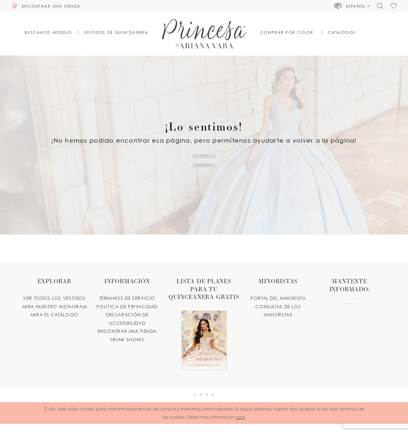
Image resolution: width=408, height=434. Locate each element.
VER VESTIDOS (204, 151)
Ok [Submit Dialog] (398, 423)
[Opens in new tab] (204, 323)
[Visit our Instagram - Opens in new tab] (212, 400)
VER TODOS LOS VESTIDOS (54, 298)
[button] (352, 5)
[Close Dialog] (9, 423)
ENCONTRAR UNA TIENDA (204, 169)
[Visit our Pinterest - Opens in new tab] (196, 400)
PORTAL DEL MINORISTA (278, 298)
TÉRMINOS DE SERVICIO (127, 298)
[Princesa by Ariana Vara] (204, 33)
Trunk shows (127, 340)
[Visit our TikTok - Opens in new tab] (228, 400)
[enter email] (349, 309)
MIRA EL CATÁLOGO (54, 315)
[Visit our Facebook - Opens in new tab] (180, 400)
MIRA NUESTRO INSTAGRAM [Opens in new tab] (54, 306)
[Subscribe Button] (372, 309)
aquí (240, 427)
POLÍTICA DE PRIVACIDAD (127, 306)
